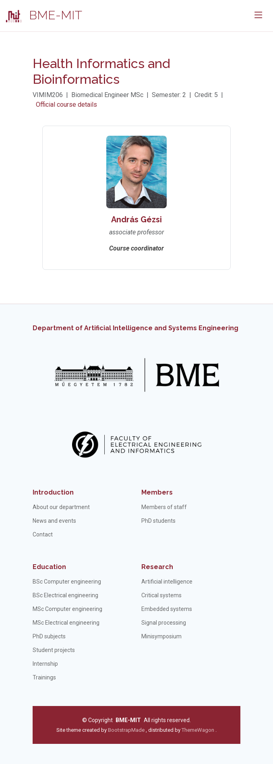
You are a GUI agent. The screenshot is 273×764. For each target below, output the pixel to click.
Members (157, 492)
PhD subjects (49, 636)
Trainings (44, 677)
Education (49, 567)
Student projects (54, 650)
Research (157, 567)
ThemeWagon (198, 730)
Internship (45, 664)
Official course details (66, 104)
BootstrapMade (126, 730)
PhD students (158, 521)
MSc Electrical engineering (66, 622)
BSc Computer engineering (67, 581)
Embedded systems (166, 609)
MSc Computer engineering (67, 609)
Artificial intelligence (166, 581)
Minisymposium (161, 636)
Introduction (53, 492)
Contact (43, 534)
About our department (61, 507)
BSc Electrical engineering (65, 595)
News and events (54, 521)
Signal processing (163, 622)
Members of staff (164, 507)
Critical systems (161, 595)
